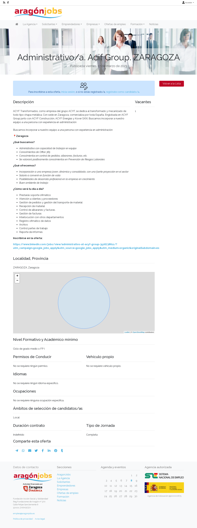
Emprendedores (66, 485)
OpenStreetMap (139, 332)
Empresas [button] (92, 24)
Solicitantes (63, 481)
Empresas (62, 489)
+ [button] (17, 276)
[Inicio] (37, 11)
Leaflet (127, 332)
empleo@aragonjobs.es (24, 513)
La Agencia (63, 478)
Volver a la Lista (172, 83)
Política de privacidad (23, 519)
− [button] (17, 280)
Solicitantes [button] (48, 24)
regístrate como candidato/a (122, 91)
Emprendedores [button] (71, 24)
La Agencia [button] (29, 24)
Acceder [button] (187, 3)
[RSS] (4, 3)
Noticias (153, 24)
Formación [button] (137, 24)
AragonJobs (64, 474)
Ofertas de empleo (115, 24)
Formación (63, 496)
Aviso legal (40, 519)
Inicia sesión (68, 91)
